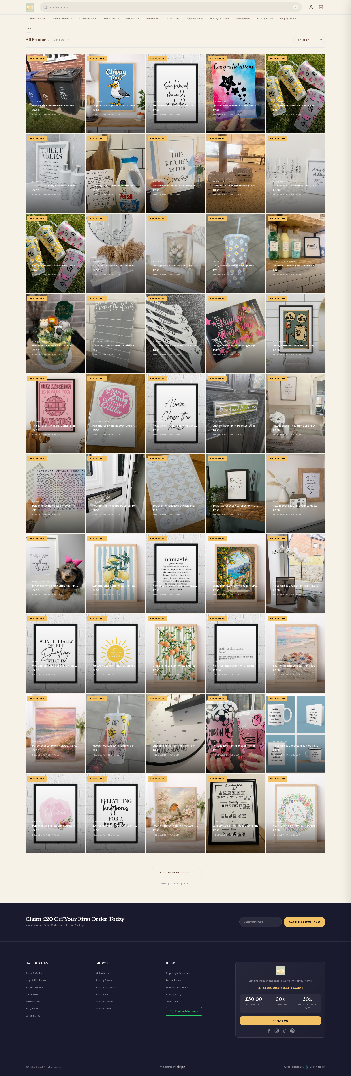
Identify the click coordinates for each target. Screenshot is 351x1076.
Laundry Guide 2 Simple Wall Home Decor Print (119, 186)
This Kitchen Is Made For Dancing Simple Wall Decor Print (186, 186)
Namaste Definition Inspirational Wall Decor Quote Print (186, 586)
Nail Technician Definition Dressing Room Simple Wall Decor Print (251, 666)
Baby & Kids (152, 19)
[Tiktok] (284, 1030)
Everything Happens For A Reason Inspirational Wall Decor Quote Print (134, 826)
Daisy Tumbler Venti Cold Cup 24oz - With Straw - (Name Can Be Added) (255, 266)
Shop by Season (194, 19)
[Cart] (321, 7)
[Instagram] (276, 1030)
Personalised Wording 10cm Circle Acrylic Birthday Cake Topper (129, 426)
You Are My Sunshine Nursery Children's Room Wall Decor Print (129, 666)
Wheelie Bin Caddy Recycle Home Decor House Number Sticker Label (72, 106)
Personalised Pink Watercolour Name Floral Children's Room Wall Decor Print (77, 826)
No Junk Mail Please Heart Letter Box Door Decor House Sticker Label (133, 506)
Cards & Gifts (173, 19)
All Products (102, 973)
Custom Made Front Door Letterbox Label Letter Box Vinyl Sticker (252, 426)
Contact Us (172, 1002)
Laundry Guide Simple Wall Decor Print (235, 826)
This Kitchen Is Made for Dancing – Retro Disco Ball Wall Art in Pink (71, 426)
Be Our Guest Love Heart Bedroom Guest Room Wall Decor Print (250, 506)
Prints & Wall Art (37, 19)
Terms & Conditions (177, 987)
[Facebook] (269, 1030)
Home (28, 28)
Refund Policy (173, 980)
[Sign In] (311, 7)
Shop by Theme (265, 19)
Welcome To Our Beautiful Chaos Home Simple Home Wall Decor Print (133, 266)
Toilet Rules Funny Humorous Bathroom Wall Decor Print (66, 186)
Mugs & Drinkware (62, 19)
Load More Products (175, 873)
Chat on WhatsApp (184, 1011)
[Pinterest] (292, 1030)
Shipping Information (178, 973)
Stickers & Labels (88, 19)
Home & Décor (111, 19)
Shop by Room (242, 19)
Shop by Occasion (219, 19)
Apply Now (281, 1021)
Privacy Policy (173, 994)
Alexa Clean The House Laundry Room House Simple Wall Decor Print (193, 426)
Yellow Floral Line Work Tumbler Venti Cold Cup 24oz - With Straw (130, 746)
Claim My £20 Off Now (304, 922)
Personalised (133, 19)
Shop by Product (288, 19)
